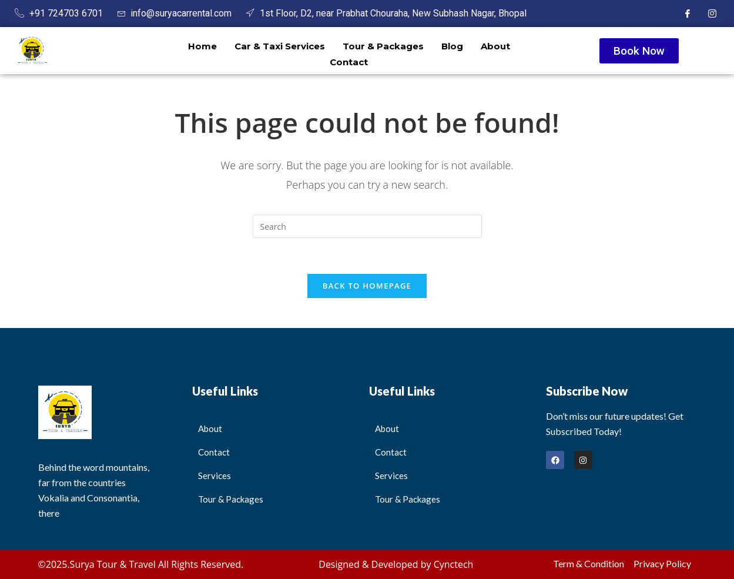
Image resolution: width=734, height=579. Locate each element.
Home (202, 46)
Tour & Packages (383, 46)
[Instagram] (712, 13)
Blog (452, 46)
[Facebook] (687, 13)
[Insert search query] (367, 226)
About (495, 46)
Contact (349, 62)
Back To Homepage (367, 285)
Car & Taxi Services (279, 46)
